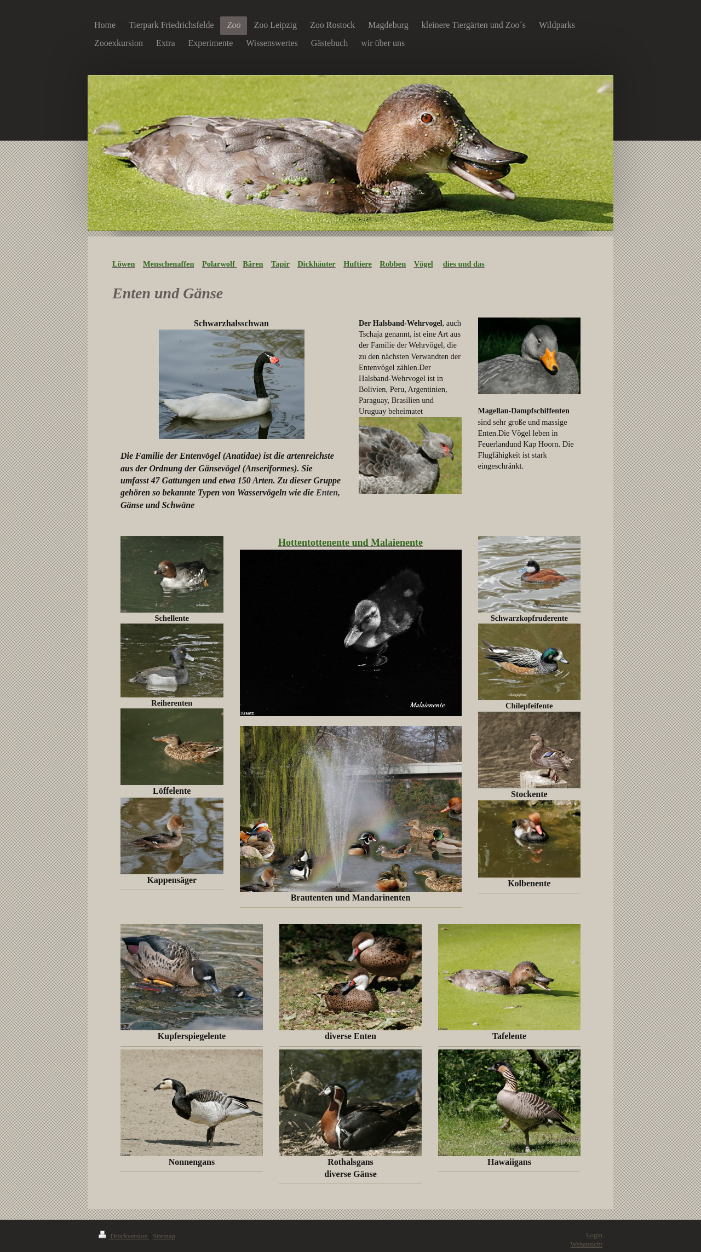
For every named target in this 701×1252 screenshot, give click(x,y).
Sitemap (164, 1236)
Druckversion (124, 1236)
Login (594, 1235)
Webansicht (586, 1244)
